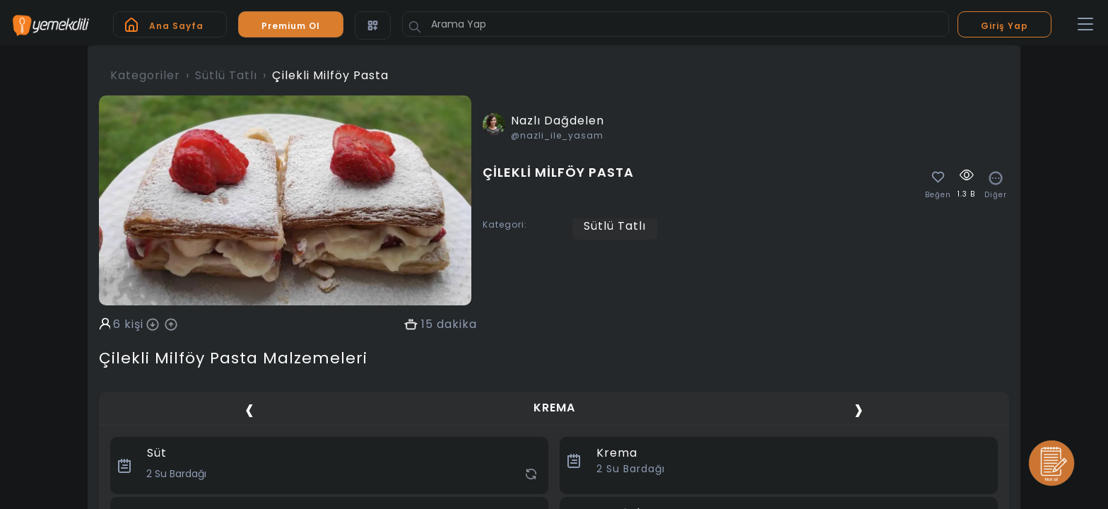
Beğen (938, 195)
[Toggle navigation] (1085, 24)
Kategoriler (145, 75)
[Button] (415, 27)
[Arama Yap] (675, 24)
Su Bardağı (630, 469)
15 (427, 324)
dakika (457, 324)
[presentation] (249, 410)
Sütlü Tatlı (226, 75)
